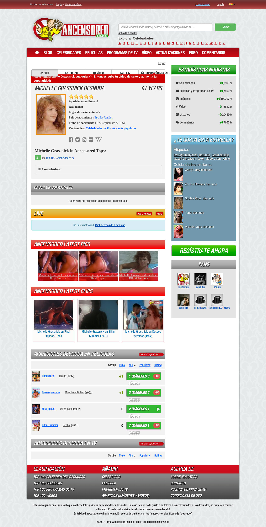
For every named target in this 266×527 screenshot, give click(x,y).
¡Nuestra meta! (202, 4)
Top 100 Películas (47, 483)
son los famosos (150, 513)
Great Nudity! (220, 155)
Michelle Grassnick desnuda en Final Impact (58, 276)
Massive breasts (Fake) (189, 158)
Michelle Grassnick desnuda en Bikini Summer (138, 276)
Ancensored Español (123, 521)
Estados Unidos (104, 117)
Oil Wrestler (66, 408)
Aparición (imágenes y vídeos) (125, 495)
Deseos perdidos (51, 392)
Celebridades (69, 53)
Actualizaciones (170, 53)
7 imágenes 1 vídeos (139, 426)
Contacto (178, 483)
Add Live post (144, 213)
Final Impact (48, 408)
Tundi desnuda (194, 212)
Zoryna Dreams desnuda (201, 184)
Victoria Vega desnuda (199, 226)
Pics (125, 73)
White (226, 158)
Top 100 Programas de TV (53, 489)
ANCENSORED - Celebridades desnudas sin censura (71, 29)
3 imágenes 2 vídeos (139, 393)
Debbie (66, 425)
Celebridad (111, 477)
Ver (44, 73)
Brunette (204, 155)
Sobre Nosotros (183, 477)
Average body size (185, 155)
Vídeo (146, 53)
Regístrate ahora (204, 251)
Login (59, 4)
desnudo (186, 513)
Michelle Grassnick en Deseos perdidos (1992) (143, 319)
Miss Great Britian (74, 392)
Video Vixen (213, 158)
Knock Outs (48, 376)
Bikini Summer (50, 425)
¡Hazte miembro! (72, 4)
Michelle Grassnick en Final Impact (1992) (53, 319)
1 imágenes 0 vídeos (139, 377)
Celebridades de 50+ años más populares (111, 128)
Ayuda (220, 4)
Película (109, 483)
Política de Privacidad (188, 489)
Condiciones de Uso (186, 495)
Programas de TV (122, 53)
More (159, 213)
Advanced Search (127, 33)
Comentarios (213, 53)
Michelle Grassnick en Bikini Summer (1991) (98, 319)
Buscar (225, 27)
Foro (193, 53)
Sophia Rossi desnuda (199, 198)
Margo (62, 376)
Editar (71, 73)
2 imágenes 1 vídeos (139, 410)
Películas (93, 53)
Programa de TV (115, 489)
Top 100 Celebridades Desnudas (59, 477)
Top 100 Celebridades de (60, 157)
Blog (47, 53)
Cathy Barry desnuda (198, 170)
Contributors (51, 169)
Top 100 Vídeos (45, 495)
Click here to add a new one (110, 225)
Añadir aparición (150, 354)
